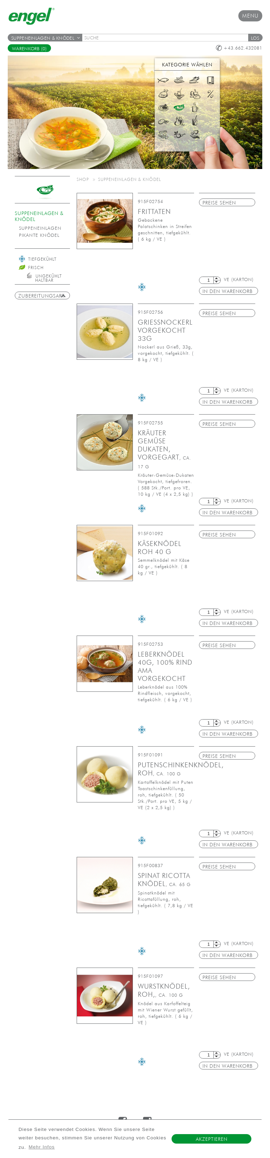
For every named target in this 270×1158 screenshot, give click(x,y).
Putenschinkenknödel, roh (181, 769)
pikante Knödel (39, 235)
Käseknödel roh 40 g (159, 547)
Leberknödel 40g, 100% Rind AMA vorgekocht (165, 666)
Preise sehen (219, 203)
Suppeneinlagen (40, 228)
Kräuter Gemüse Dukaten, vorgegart (164, 449)
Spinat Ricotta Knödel (164, 879)
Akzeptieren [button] (211, 1139)
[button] (255, 37)
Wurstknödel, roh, (164, 990)
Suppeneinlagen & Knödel (45, 38)
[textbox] (167, 37)
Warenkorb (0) (29, 49)
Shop (83, 179)
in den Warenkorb (227, 291)
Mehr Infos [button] (41, 1147)
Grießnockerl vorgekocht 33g (165, 330)
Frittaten (154, 211)
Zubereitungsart (42, 296)
